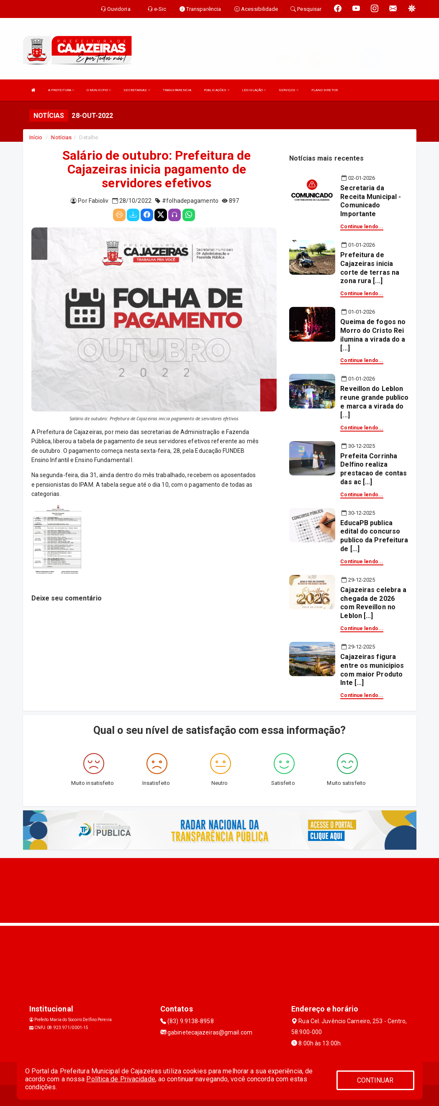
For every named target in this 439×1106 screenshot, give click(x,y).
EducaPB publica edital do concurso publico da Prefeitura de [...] (374, 536)
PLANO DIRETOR (324, 90)
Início (36, 137)
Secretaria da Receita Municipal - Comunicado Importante (370, 201)
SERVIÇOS (289, 90)
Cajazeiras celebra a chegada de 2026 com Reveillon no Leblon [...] (373, 603)
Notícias (61, 137)
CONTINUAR (375, 1080)
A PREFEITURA (61, 90)
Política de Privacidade (120, 1079)
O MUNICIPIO (99, 90)
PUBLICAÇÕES (216, 90)
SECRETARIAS (136, 90)
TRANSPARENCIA (177, 90)
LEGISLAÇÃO (254, 90)
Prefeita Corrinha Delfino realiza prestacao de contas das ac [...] (373, 469)
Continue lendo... (361, 227)
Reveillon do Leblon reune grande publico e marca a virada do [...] (374, 402)
